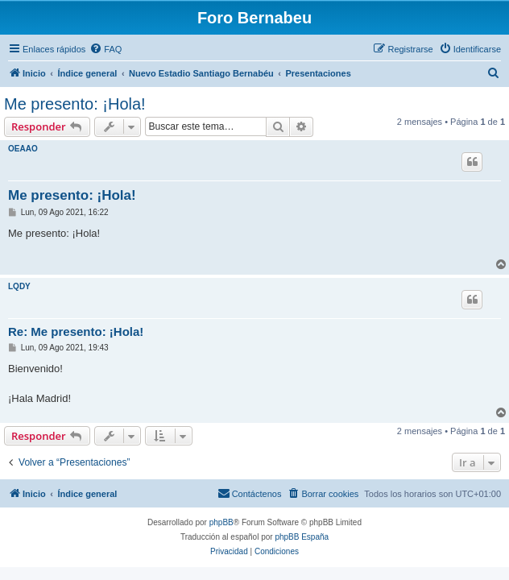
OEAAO (23, 148)
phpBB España (302, 536)
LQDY (19, 286)
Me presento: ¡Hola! (75, 104)
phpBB (221, 522)
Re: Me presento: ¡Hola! (75, 331)
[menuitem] (105, 49)
